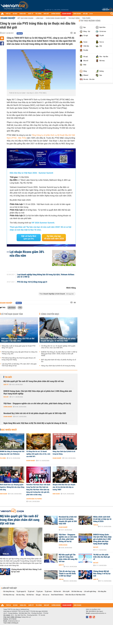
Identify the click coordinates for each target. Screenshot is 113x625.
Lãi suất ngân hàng (90, 591)
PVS (20, 307)
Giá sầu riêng (20, 595)
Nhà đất (6, 397)
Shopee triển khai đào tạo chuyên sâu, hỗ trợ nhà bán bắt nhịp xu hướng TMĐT (64, 487)
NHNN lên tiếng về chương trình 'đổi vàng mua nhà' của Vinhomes (12, 452)
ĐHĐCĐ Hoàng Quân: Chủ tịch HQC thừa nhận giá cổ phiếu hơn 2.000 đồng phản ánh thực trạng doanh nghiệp (38, 392)
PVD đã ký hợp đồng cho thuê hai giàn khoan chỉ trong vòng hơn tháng (18, 359)
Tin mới (8, 377)
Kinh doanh (3, 494)
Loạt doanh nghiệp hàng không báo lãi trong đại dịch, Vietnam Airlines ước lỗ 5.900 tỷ (45, 276)
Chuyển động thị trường (34, 499)
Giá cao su (46, 595)
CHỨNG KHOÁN (55, 14)
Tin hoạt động (74, 18)
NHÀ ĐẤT (46, 14)
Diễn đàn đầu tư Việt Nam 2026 (75, 595)
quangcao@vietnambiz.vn (98, 613)
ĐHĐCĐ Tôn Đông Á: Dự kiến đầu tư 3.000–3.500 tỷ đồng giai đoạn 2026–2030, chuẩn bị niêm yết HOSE (59, 353)
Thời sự (95, 525)
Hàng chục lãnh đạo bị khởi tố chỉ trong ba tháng (58, 366)
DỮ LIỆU (85, 14)
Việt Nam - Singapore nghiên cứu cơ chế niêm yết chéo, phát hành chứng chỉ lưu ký (37, 403)
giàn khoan (11, 307)
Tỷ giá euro (48, 591)
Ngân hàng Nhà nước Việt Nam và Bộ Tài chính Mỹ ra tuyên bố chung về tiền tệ (35, 423)
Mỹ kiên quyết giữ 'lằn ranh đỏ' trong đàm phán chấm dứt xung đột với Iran (34, 381)
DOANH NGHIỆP (66, 14)
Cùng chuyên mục (50, 314)
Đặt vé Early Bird (28, 237)
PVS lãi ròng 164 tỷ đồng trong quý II (32, 282)
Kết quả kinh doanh (25, 18)
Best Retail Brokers (57, 595)
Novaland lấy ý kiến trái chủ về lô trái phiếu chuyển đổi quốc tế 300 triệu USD (58, 339)
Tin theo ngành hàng (90, 20)
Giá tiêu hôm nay (77, 591)
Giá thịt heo (30, 595)
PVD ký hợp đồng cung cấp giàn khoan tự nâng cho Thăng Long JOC (19, 353)
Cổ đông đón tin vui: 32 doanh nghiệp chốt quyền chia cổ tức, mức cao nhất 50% (58, 347)
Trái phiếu (86, 18)
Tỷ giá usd (31, 591)
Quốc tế (6, 384)
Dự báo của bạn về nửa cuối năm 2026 (54, 237)
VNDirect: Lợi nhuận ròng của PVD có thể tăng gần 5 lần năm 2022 (17, 339)
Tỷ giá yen (39, 591)
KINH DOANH (77, 14)
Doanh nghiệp (8, 18)
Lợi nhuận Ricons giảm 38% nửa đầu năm (27, 253)
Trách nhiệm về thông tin (10, 623)
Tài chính (3, 458)
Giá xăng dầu (102, 591)
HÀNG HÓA (23, 14)
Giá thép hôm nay (8, 595)
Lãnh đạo (39, 18)
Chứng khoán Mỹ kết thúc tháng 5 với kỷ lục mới (26, 570)
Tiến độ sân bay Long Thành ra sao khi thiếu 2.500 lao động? (67, 573)
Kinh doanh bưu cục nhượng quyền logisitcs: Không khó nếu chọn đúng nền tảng (12, 487)
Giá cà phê (66, 591)
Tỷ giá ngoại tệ (21, 591)
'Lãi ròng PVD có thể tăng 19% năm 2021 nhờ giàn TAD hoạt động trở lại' (19, 365)
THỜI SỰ (8, 14)
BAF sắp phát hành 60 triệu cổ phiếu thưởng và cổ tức (58, 360)
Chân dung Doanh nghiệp (56, 18)
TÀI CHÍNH (38, 14)
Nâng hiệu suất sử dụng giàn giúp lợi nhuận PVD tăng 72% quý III (18, 347)
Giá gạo (38, 595)
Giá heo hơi (57, 591)
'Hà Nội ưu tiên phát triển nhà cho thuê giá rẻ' (101, 557)
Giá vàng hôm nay (8, 591)
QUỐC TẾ (30, 14)
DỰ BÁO (15, 14)
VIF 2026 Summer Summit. (43, 223)
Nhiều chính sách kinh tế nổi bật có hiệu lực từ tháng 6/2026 (102, 519)
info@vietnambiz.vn (14, 621)
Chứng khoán (8, 407)
